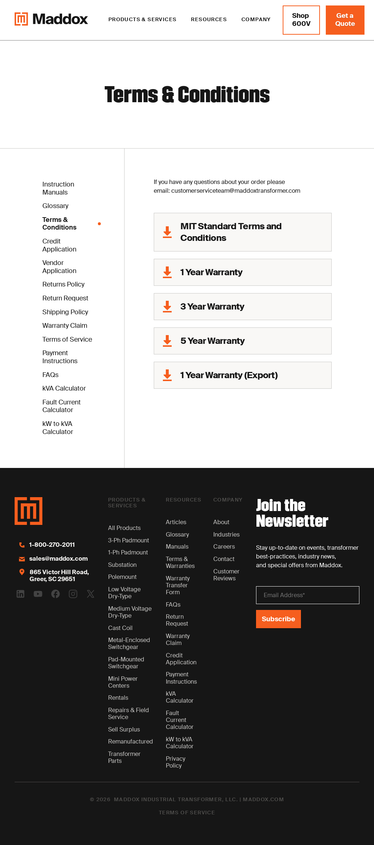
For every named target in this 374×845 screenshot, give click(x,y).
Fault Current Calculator (180, 720)
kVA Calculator (180, 697)
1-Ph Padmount (128, 552)
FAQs (173, 604)
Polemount (122, 577)
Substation (122, 565)
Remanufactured (130, 741)
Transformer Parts (124, 757)
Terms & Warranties (180, 562)
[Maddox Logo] (51, 20)
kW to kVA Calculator (180, 742)
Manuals (177, 546)
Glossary (177, 534)
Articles (176, 522)
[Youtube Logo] (38, 594)
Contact (223, 559)
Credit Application (181, 659)
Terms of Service (187, 813)
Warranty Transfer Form (178, 585)
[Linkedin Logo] (20, 594)
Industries (226, 534)
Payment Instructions (181, 678)
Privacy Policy (175, 762)
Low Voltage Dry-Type (124, 592)
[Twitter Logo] (90, 594)
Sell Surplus (124, 729)
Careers (224, 546)
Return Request (177, 620)
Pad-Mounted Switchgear (126, 663)
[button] (142, 20)
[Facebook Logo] (55, 594)
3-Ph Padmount (128, 540)
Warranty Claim (178, 639)
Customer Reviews (226, 575)
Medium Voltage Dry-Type (130, 612)
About (221, 522)
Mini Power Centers (123, 682)
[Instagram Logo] (73, 594)
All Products (124, 528)
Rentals (118, 698)
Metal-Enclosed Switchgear (129, 643)
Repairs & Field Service (128, 713)
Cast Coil (120, 628)
